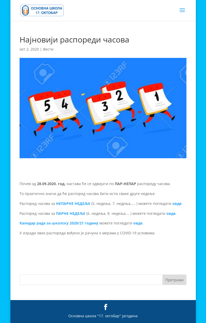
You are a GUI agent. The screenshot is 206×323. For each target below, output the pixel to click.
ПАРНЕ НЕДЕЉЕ (70, 213)
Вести (48, 49)
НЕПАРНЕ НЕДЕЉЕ (73, 203)
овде (176, 203)
